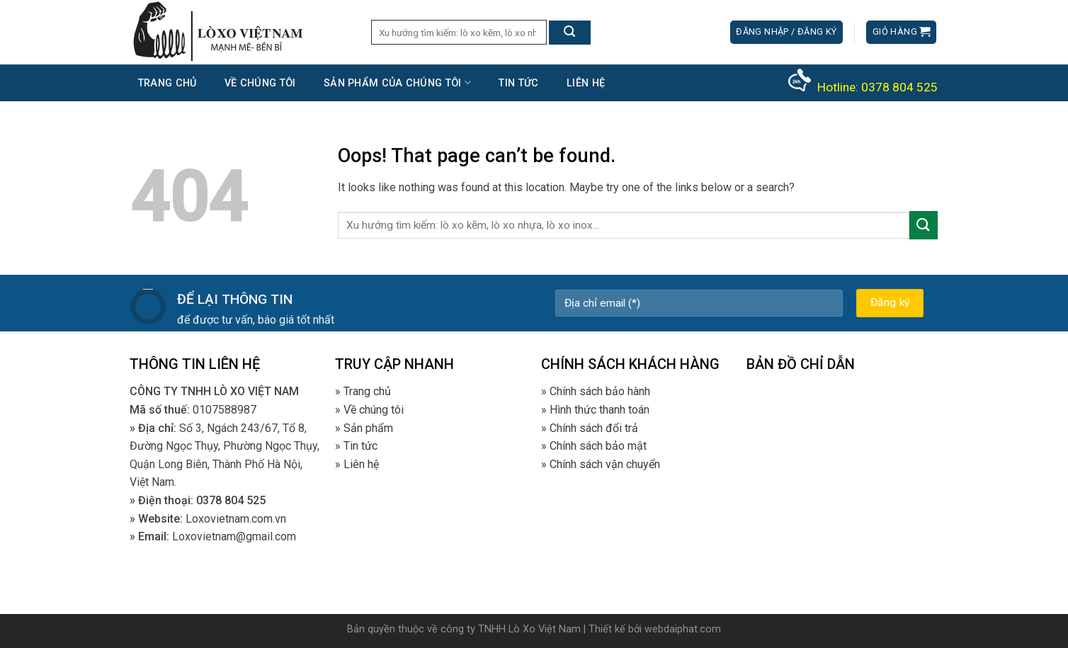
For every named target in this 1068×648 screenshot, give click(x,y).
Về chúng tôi (260, 83)
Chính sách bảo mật (598, 446)
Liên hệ (586, 83)
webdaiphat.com (682, 629)
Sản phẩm (368, 428)
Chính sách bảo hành (600, 391)
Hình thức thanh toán (599, 409)
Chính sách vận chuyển (605, 464)
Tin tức (518, 83)
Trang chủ (167, 83)
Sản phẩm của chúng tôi (397, 82)
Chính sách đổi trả (594, 428)
